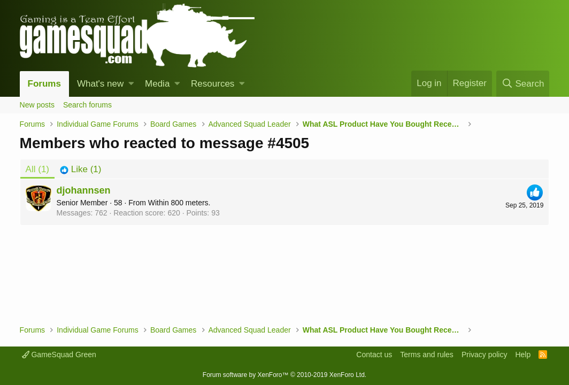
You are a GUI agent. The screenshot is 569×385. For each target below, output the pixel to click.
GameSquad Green (59, 354)
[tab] (80, 169)
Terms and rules (426, 354)
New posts (37, 105)
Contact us (374, 354)
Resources (212, 84)
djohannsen (84, 190)
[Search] (522, 84)
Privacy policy (485, 354)
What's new (100, 84)
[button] (131, 84)
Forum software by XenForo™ (284, 375)
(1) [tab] (37, 169)
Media (157, 84)
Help (522, 354)
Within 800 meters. (179, 202)
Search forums (87, 105)
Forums (44, 84)
